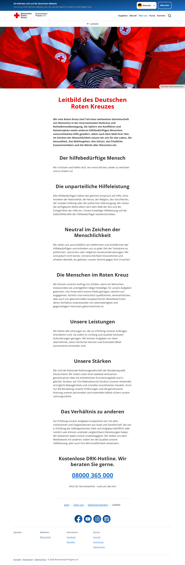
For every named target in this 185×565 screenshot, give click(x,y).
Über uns (143, 15)
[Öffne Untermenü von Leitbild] (92, 24)
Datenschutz (99, 547)
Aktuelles (71, 542)
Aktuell (133, 15)
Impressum (98, 542)
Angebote (122, 15)
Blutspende (45, 537)
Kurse (152, 15)
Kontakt (96, 537)
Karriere (161, 15)
